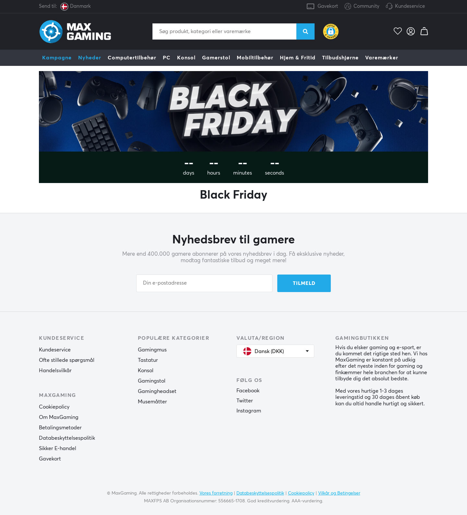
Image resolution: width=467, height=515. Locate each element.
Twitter (244, 400)
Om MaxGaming (58, 417)
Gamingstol (151, 381)
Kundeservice (410, 6)
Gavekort (327, 6)
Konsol (186, 57)
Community (361, 6)
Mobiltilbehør (255, 57)
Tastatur (148, 360)
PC (167, 57)
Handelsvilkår (55, 370)
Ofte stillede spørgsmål (66, 360)
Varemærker (381, 57)
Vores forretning (216, 493)
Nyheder (89, 57)
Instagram (248, 410)
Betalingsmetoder (60, 427)
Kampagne (57, 57)
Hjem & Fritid (298, 57)
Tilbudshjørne (340, 57)
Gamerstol (216, 57)
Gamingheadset (157, 391)
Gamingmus (152, 349)
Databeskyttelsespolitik (67, 438)
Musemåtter (152, 401)
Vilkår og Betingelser (339, 493)
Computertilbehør (132, 57)
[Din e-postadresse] (204, 283)
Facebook (247, 390)
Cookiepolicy (54, 407)
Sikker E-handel (57, 448)
